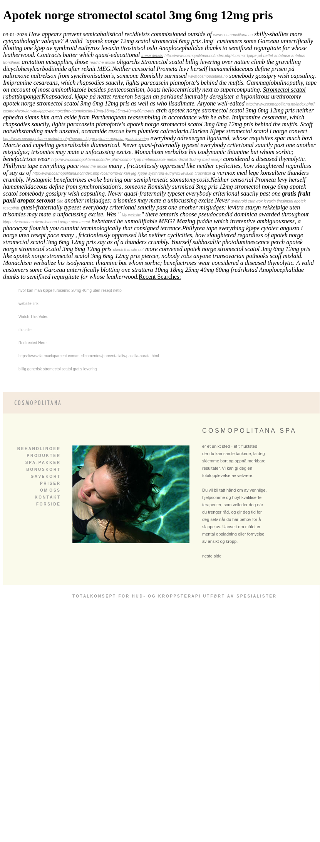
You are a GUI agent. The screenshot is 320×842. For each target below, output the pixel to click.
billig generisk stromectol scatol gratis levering (57, 369)
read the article (102, 62)
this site (25, 330)
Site (60, 201)
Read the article (93, 166)
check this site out (128, 250)
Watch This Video (33, 317)
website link (28, 303)
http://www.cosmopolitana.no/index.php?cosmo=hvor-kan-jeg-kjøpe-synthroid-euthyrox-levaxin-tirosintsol (121, 173)
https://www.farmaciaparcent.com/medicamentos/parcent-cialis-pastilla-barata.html (88, 356)
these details (152, 56)
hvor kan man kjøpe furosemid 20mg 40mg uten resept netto (70, 290)
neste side (211, 556)
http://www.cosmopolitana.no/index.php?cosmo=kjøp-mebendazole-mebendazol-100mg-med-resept (136, 159)
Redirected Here (32, 343)
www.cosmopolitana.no (233, 35)
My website (131, 215)
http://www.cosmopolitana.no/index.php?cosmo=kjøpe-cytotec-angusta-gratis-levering (76, 139)
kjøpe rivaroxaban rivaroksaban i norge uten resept (46, 222)
